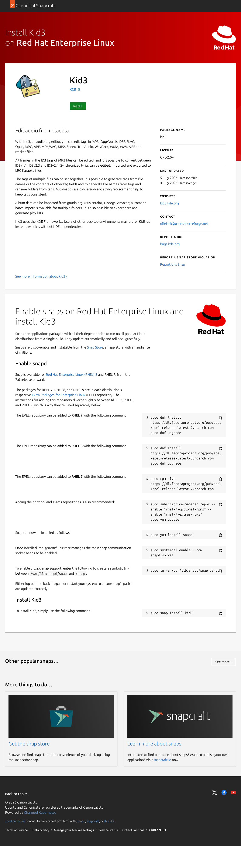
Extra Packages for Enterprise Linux (58, 395)
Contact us (157, 830)
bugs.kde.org (170, 244)
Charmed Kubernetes (40, 812)
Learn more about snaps (154, 744)
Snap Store (95, 347)
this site (109, 821)
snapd (81, 821)
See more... (223, 662)
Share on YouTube (233, 792)
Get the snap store (29, 744)
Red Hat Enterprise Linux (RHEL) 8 (71, 374)
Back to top (16, 794)
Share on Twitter (214, 792)
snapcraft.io (162, 760)
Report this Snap (172, 264)
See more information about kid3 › (41, 276)
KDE (73, 89)
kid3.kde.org (169, 203)
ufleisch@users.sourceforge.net (184, 223)
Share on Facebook (224, 792)
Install (77, 106)
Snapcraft (92, 821)
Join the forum (15, 821)
